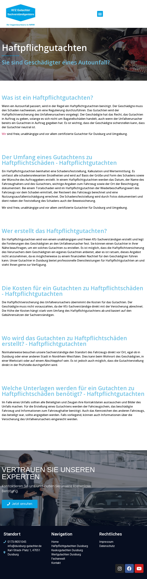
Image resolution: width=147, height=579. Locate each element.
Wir (4, 134)
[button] (100, 14)
